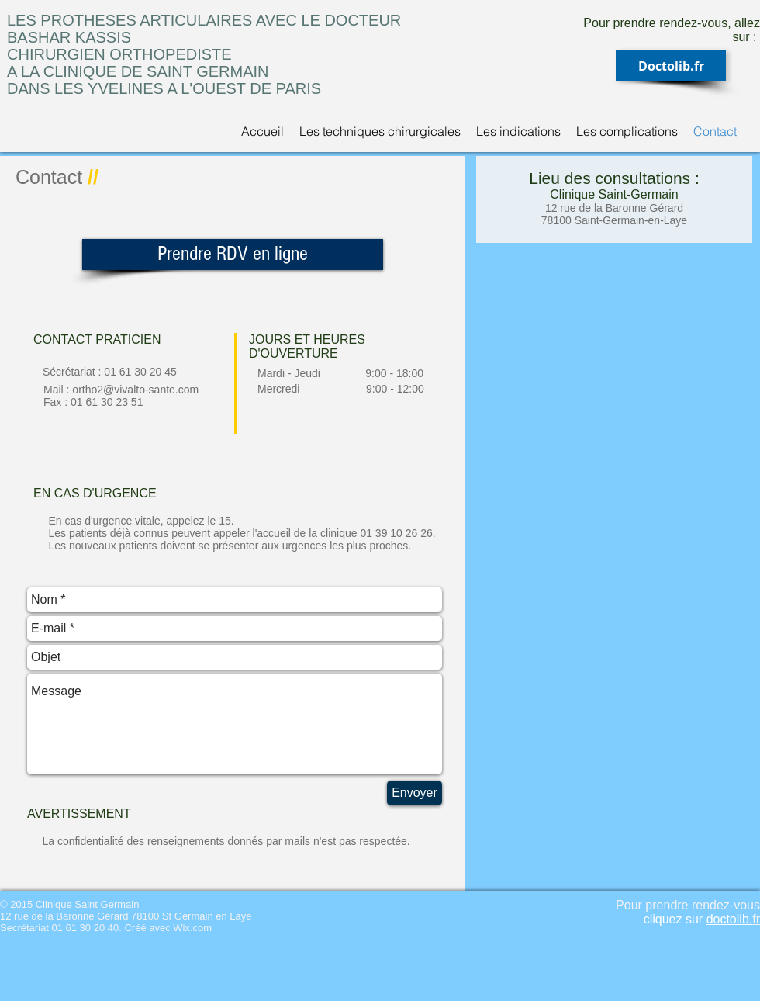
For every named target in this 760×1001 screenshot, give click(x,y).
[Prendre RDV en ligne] (232, 254)
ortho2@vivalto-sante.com (135, 389)
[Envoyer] (414, 793)
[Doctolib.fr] (671, 65)
